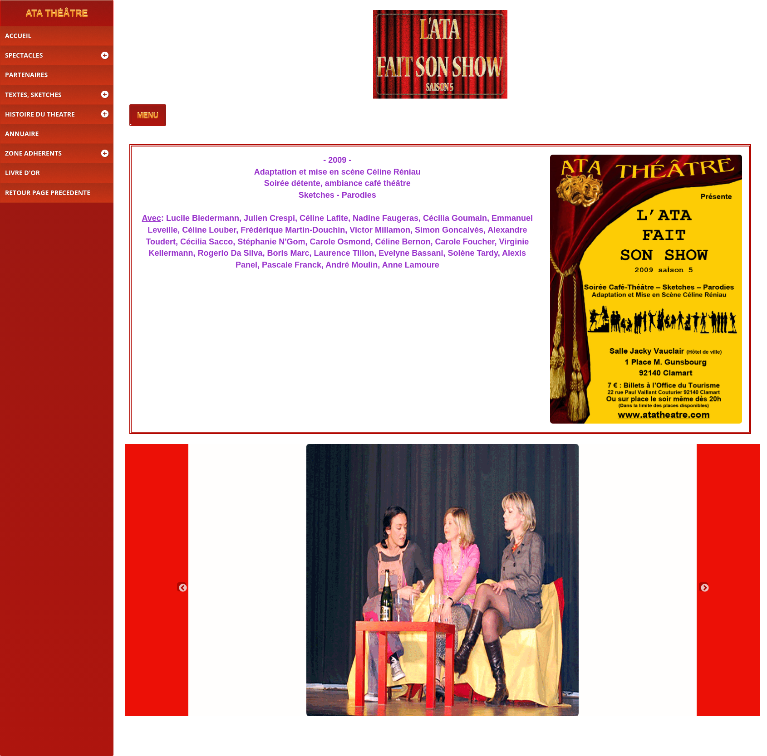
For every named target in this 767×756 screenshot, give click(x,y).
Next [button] (703, 586)
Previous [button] (181, 586)
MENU (147, 116)
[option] (442, 580)
